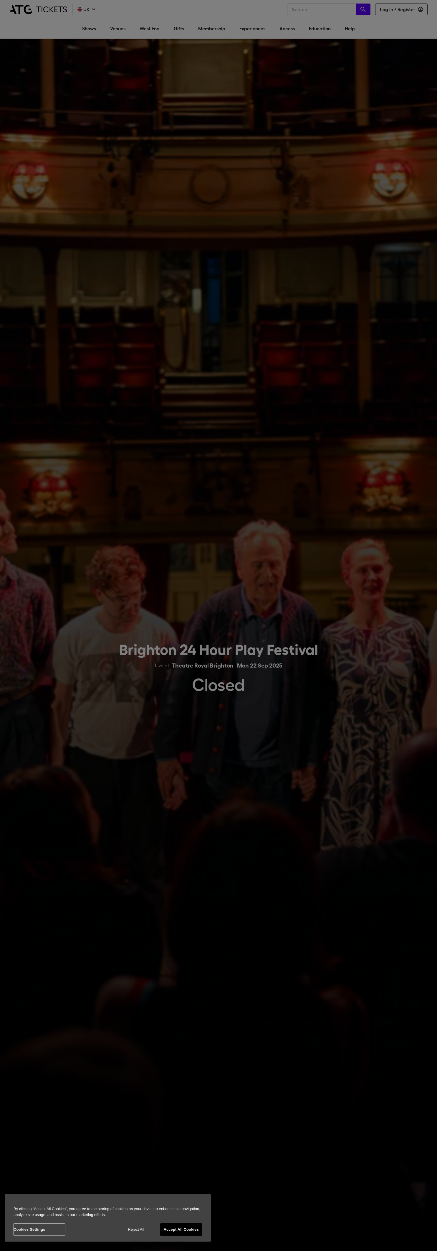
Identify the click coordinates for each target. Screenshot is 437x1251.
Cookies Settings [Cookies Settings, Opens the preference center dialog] (29, 1229)
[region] (108, 1218)
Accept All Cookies (181, 1229)
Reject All (136, 1229)
